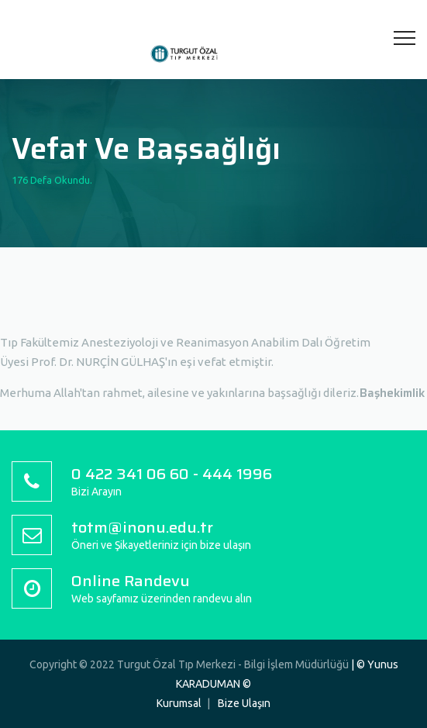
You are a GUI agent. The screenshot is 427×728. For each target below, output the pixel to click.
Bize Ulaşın (244, 703)
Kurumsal (179, 703)
